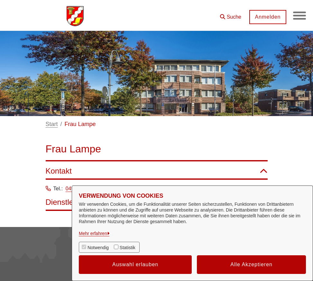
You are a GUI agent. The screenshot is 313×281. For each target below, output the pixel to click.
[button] (230, 14)
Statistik (127, 247)
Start (52, 124)
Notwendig (98, 247)
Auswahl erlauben (135, 264)
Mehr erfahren (93, 233)
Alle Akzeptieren (251, 264)
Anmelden (268, 17)
